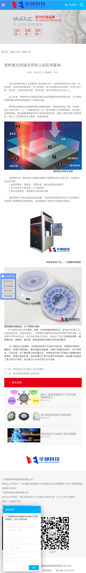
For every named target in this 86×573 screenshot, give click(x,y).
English (72, 4)
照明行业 (26, 52)
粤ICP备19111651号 (65, 570)
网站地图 (47, 570)
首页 (6, 52)
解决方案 (15, 52)
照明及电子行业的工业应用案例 (28, 369)
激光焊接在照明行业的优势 (26, 373)
